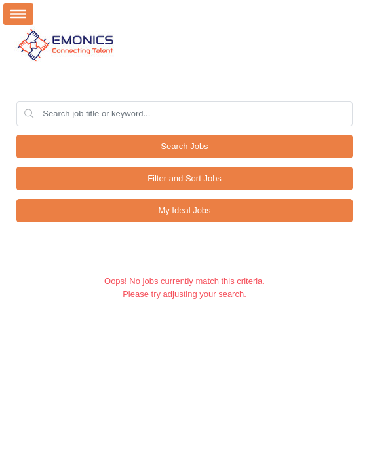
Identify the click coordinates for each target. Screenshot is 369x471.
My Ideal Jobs (184, 210)
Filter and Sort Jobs (184, 178)
